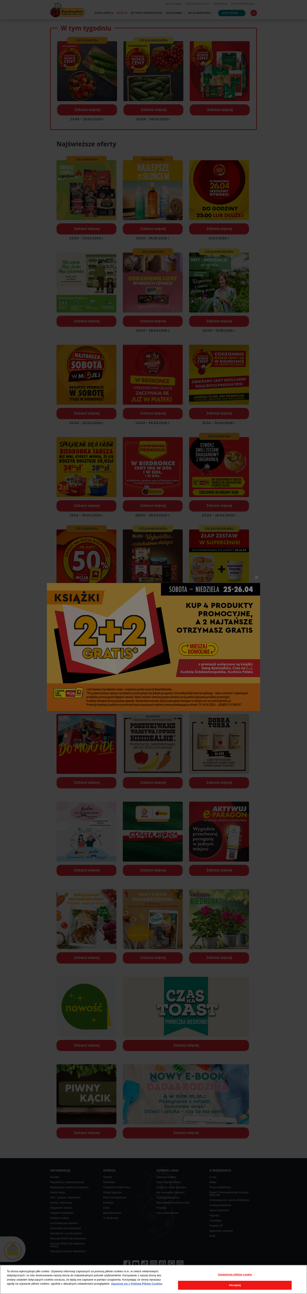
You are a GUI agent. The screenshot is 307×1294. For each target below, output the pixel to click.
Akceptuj (235, 1285)
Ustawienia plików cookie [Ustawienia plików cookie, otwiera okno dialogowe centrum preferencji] (235, 1274)
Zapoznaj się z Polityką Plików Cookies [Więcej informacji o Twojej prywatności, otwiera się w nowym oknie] (136, 1283)
